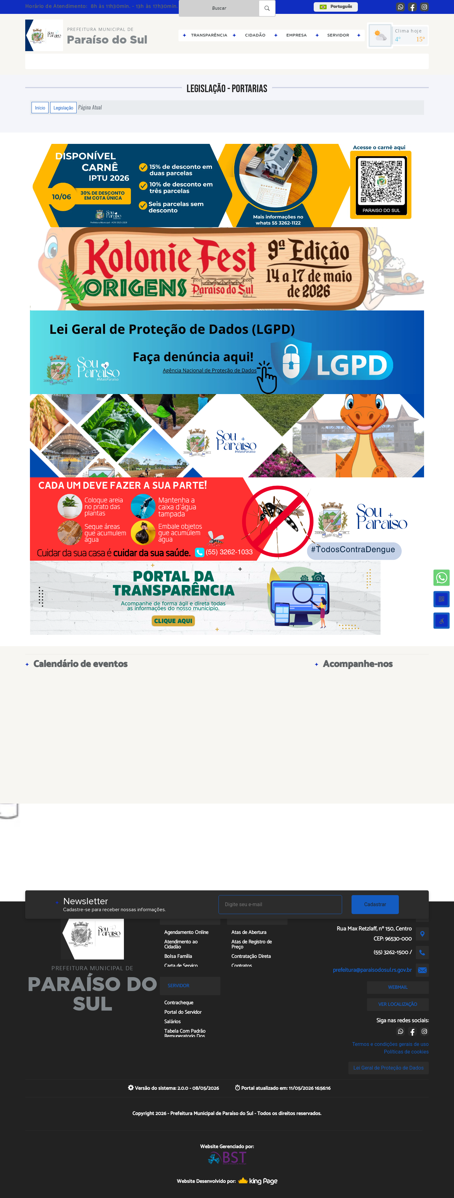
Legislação (63, 107)
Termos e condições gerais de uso (390, 1044)
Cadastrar (375, 904)
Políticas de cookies (406, 1052)
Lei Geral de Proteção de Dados (388, 1068)
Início (40, 107)
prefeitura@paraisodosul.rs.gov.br (372, 970)
